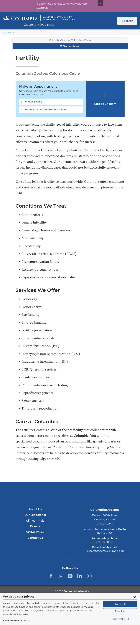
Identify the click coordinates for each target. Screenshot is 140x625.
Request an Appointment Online (43, 109)
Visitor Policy (35, 532)
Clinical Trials (35, 520)
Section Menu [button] (70, 46)
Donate (35, 526)
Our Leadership (35, 514)
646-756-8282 (32, 101)
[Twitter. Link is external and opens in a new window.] (60, 576)
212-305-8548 (105, 542)
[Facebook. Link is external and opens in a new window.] (50, 576)
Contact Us (35, 537)
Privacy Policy (120, 620)
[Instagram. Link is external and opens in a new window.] (89, 576)
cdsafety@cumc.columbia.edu (105, 551)
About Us (35, 509)
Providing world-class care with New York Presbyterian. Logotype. (90, 493)
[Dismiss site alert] (97, 3)
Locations (8, 32)
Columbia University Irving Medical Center (55, 491)
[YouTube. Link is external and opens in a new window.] (70, 576)
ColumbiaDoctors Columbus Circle (70, 40)
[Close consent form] (134, 598)
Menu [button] (129, 20)
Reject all (120, 613)
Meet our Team (105, 102)
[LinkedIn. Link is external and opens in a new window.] (79, 576)
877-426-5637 (105, 533)
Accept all (120, 606)
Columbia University (76, 591)
